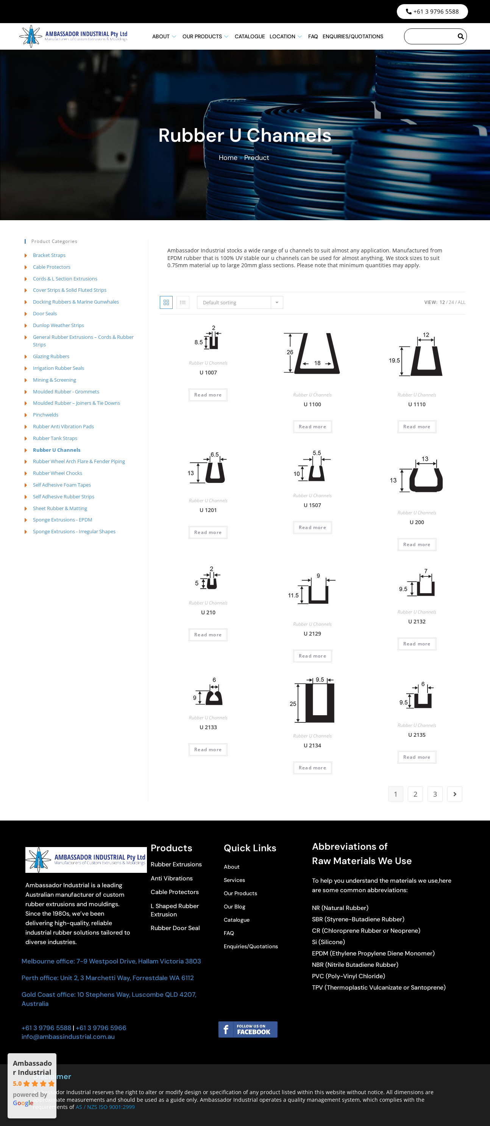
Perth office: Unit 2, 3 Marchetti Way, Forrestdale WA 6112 (108, 978)
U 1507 (312, 505)
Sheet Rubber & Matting (60, 508)
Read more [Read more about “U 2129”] (312, 656)
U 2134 (312, 745)
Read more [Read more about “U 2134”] (312, 767)
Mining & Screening (54, 379)
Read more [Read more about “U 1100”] (312, 426)
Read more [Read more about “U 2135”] (417, 757)
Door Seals (45, 313)
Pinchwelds (45, 414)
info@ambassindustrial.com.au (68, 1036)
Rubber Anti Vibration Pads (63, 426)
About (165, 36)
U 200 (417, 522)
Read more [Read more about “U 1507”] (312, 527)
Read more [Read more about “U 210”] (208, 634)
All (461, 302)
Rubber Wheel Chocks (57, 473)
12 (442, 302)
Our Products (206, 36)
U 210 (208, 612)
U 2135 (417, 734)
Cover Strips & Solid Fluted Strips (69, 290)
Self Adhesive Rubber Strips (63, 496)
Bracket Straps (49, 255)
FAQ (313, 36)
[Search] (461, 36)
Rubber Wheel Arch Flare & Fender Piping (79, 461)
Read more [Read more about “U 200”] (417, 544)
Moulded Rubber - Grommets (66, 391)
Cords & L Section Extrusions (65, 278)
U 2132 (417, 621)
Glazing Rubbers (51, 356)
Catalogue (250, 36)
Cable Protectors (51, 266)
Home (228, 157)
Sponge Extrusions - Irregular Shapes (74, 531)
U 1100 (312, 404)
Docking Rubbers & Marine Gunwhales (76, 301)
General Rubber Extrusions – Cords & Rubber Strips (83, 341)
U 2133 (208, 727)
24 (451, 302)
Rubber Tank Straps (55, 438)
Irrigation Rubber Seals (58, 368)
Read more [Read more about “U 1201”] (208, 532)
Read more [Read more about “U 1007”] (208, 395)
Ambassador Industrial (32, 1068)
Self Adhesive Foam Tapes (62, 484)
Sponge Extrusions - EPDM (62, 519)
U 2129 (312, 633)
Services (236, 880)
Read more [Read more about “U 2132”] (417, 644)
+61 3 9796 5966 (100, 1028)
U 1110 (417, 404)
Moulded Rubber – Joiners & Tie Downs (76, 402)
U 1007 (208, 372)
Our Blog (236, 907)
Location (287, 36)
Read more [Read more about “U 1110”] (417, 426)
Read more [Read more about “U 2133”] (208, 749)
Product (256, 157)
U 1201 (208, 510)
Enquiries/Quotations (353, 36)
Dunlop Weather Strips (58, 325)
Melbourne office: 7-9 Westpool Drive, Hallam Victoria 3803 (111, 961)
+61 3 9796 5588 (46, 1028)
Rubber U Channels (208, 363)
